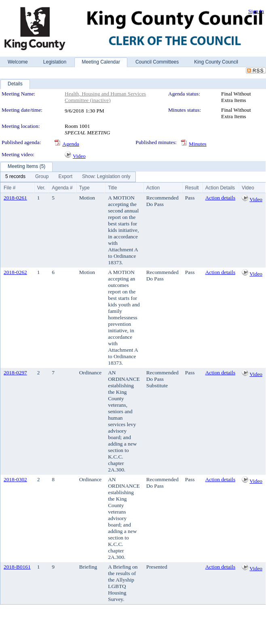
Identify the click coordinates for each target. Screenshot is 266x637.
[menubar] (68, 177)
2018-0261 (15, 198)
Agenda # (62, 188)
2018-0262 (15, 272)
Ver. (41, 188)
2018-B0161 (17, 567)
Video (79, 156)
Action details (220, 198)
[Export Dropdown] (65, 177)
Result (192, 188)
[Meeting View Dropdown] (106, 177)
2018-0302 (15, 479)
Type (84, 188)
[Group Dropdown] (41, 177)
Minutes (198, 144)
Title (112, 188)
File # (9, 188)
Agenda (70, 144)
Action (153, 188)
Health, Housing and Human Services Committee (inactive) (105, 97)
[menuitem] (15, 177)
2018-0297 (15, 372)
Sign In (256, 11)
